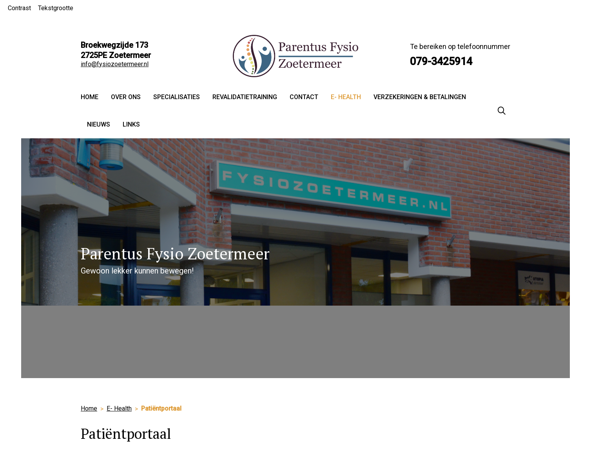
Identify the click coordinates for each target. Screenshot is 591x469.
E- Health (346, 97)
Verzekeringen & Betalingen (419, 97)
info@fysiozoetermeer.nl (115, 64)
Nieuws (98, 124)
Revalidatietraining (244, 97)
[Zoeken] (501, 111)
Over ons (126, 97)
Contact (304, 97)
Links (131, 124)
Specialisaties (176, 97)
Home (89, 97)
